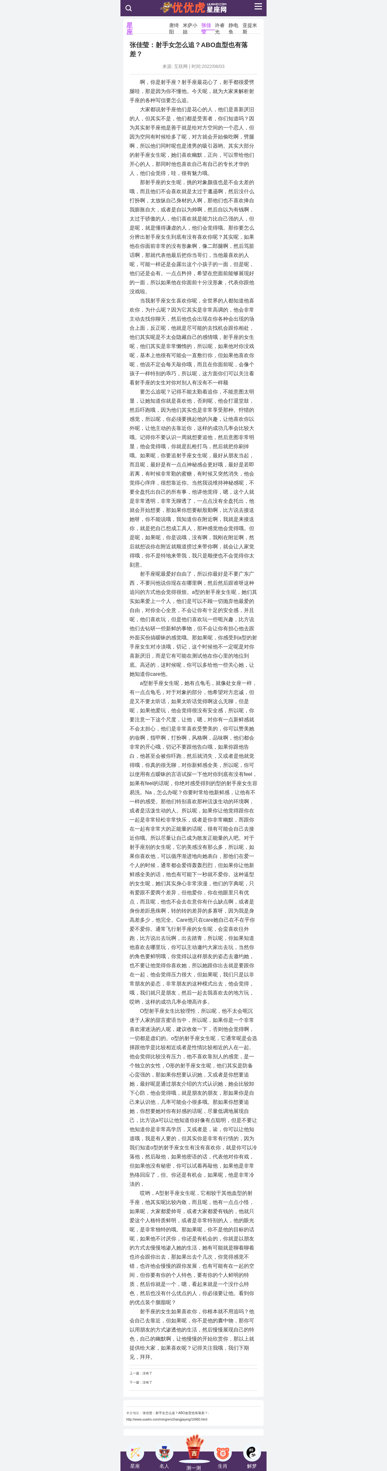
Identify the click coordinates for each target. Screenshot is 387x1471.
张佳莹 (206, 26)
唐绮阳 (174, 26)
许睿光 (220, 26)
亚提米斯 (250, 26)
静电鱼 (233, 26)
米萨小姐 (190, 26)
